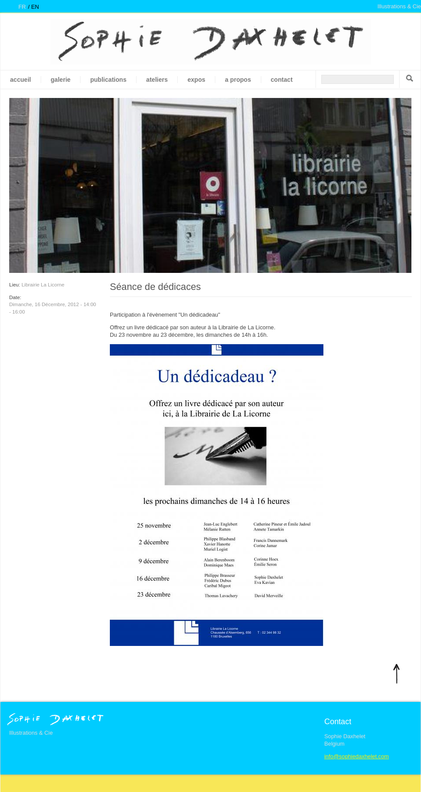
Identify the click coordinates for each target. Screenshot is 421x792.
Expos (196, 79)
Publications (108, 79)
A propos (238, 79)
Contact (282, 79)
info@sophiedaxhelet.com (356, 756)
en (35, 6)
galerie (60, 79)
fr (22, 6)
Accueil (20, 79)
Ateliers (157, 79)
